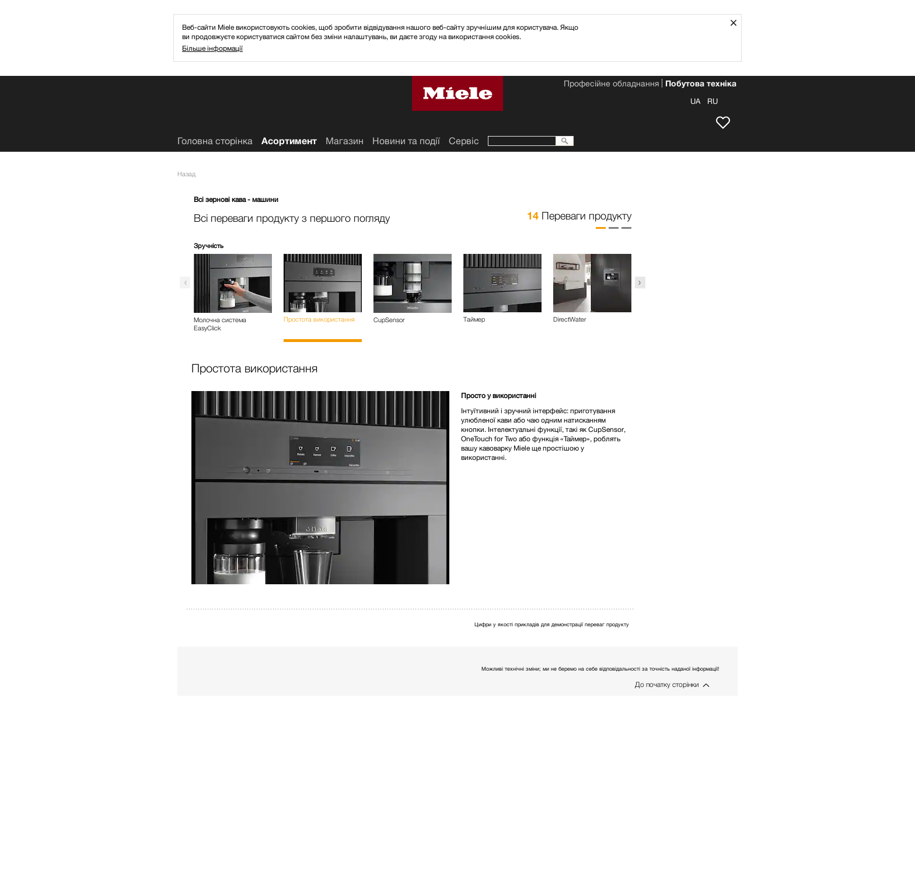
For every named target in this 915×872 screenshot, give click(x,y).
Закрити (738, 22)
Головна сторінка (215, 141)
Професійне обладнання (611, 85)
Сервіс (464, 141)
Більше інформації (212, 48)
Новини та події (406, 141)
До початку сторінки (667, 684)
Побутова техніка (700, 85)
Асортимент (289, 141)
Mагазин (345, 141)
